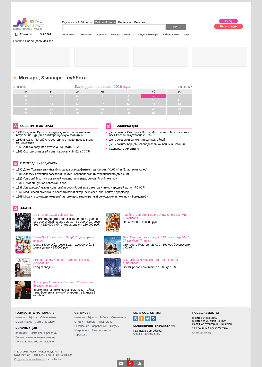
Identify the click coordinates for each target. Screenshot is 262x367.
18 (179, 104)
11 (179, 100)
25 (179, 108)
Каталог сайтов (101, 330)
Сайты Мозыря (105, 22)
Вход (228, 21)
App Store (154, 333)
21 (77, 108)
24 (153, 108)
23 (128, 108)
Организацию (24, 321)
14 (77, 104)
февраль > (185, 86)
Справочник (99, 325)
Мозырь (59, 351)
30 (51, 95)
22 (102, 108)
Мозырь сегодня (121, 34)
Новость (21, 317)
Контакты (21, 332)
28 (77, 113)
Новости (86, 34)
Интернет (140, 22)
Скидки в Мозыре (147, 34)
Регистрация (228, 26)
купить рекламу (201, 332)
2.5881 (45, 34)
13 (51, 104)
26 (26, 113)
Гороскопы (81, 334)
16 (128, 104)
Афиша (101, 34)
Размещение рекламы (43, 332)
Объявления (171, 34)
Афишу (32, 317)
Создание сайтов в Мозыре (29, 359)
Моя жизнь (69, 34)
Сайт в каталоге (45, 321)
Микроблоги (82, 330)
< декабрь (19, 86)
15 (102, 104)
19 (26, 108)
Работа (103, 317)
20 (51, 108)
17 (153, 104)
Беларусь (124, 22)
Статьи (79, 321)
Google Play (140, 333)
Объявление (48, 317)
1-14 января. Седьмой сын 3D (53, 214)
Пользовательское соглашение (35, 341)
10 (153, 100)
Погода (90, 321)
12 (26, 104)
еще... (187, 34)
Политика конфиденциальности (35, 337)
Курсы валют (105, 321)
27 (51, 113)
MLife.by (86, 22)
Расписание (82, 325)
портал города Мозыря (28, 27)
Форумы (114, 325)
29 (26, 95)
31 (77, 95)
